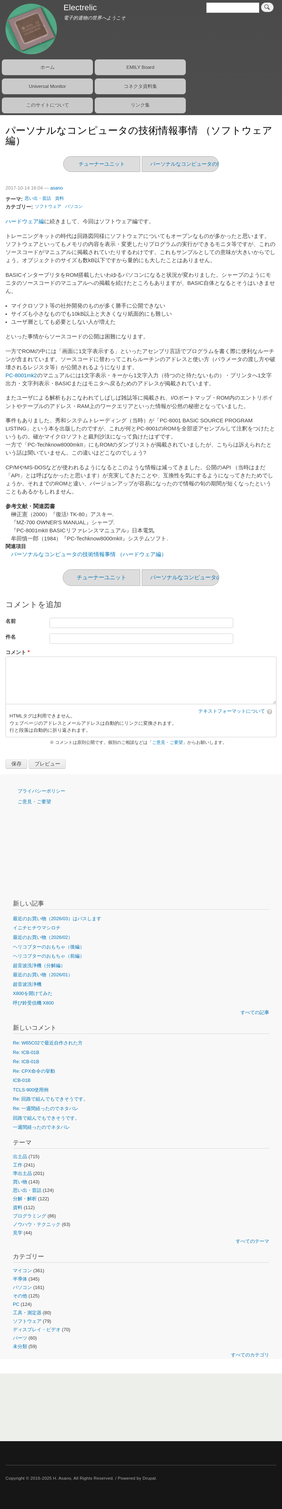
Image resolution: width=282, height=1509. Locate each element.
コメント (16, 652)
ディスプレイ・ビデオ (37, 1329)
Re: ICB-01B (26, 1052)
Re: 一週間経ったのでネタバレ (46, 1108)
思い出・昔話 (38, 198)
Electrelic (80, 7)
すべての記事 (255, 1012)
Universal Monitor (47, 86)
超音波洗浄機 (27, 984)
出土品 (20, 1156)
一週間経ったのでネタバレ (41, 1127)
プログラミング (29, 1216)
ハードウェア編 (25, 221)
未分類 (20, 1346)
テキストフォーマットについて (231, 711)
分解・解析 (25, 1198)
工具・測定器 (27, 1312)
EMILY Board (140, 67)
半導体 (20, 1279)
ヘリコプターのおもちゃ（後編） (48, 947)
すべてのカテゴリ (250, 1355)
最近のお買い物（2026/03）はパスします (57, 918)
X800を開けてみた (33, 993)
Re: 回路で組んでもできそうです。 (50, 1099)
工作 (17, 1165)
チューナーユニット (102, 164)
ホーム (47, 67)
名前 (11, 621)
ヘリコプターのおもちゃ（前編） (48, 956)
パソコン (74, 206)
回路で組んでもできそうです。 (46, 1118)
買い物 (20, 1182)
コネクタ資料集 (140, 86)
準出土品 (22, 1173)
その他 (20, 1296)
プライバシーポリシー (41, 791)
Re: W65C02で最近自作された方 (48, 1043)
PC (16, 1304)
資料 (59, 198)
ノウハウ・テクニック (37, 1224)
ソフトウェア (48, 206)
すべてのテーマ (252, 1241)
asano (56, 188)
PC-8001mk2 (21, 375)
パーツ (20, 1338)
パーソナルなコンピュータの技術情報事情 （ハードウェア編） (89, 554)
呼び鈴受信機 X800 (33, 1003)
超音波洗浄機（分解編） (39, 965)
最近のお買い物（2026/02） (43, 937)
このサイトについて (47, 105)
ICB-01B (21, 1080)
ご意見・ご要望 (167, 742)
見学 (17, 1233)
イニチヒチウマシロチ (37, 927)
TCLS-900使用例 (30, 1090)
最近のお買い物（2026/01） (43, 974)
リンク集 (140, 105)
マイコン (22, 1270)
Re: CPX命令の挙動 (34, 1071)
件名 (11, 637)
